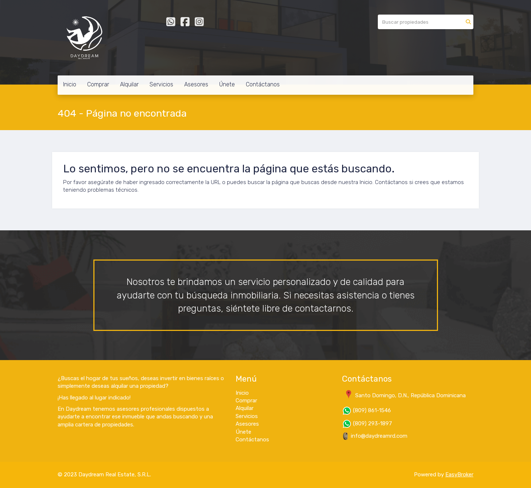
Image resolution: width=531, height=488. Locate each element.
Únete (227, 84)
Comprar (98, 84)
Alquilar (129, 84)
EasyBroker (459, 474)
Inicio (69, 84)
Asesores (196, 84)
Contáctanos (263, 84)
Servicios (161, 84)
